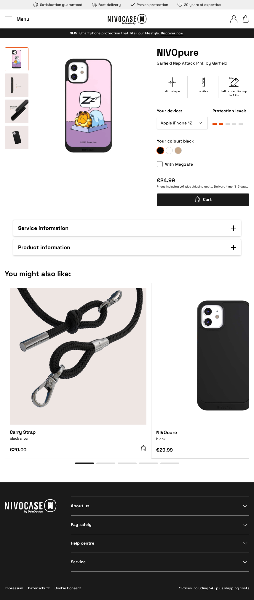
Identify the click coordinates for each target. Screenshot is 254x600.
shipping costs (202, 186)
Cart (203, 199)
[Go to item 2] (105, 463)
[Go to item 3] (127, 463)
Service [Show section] (78, 561)
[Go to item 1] (84, 463)
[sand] (178, 150)
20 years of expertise (199, 4)
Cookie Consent (68, 588)
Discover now (172, 33)
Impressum (14, 588)
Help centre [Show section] (82, 543)
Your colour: (169, 141)
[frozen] (169, 150)
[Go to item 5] (169, 463)
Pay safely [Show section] (81, 524)
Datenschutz (39, 588)
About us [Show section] (80, 505)
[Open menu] (17, 18)
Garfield (219, 63)
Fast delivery (106, 4)
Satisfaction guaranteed (57, 4)
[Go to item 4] (148, 463)
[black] (160, 150)
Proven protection (149, 4)
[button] (127, 228)
